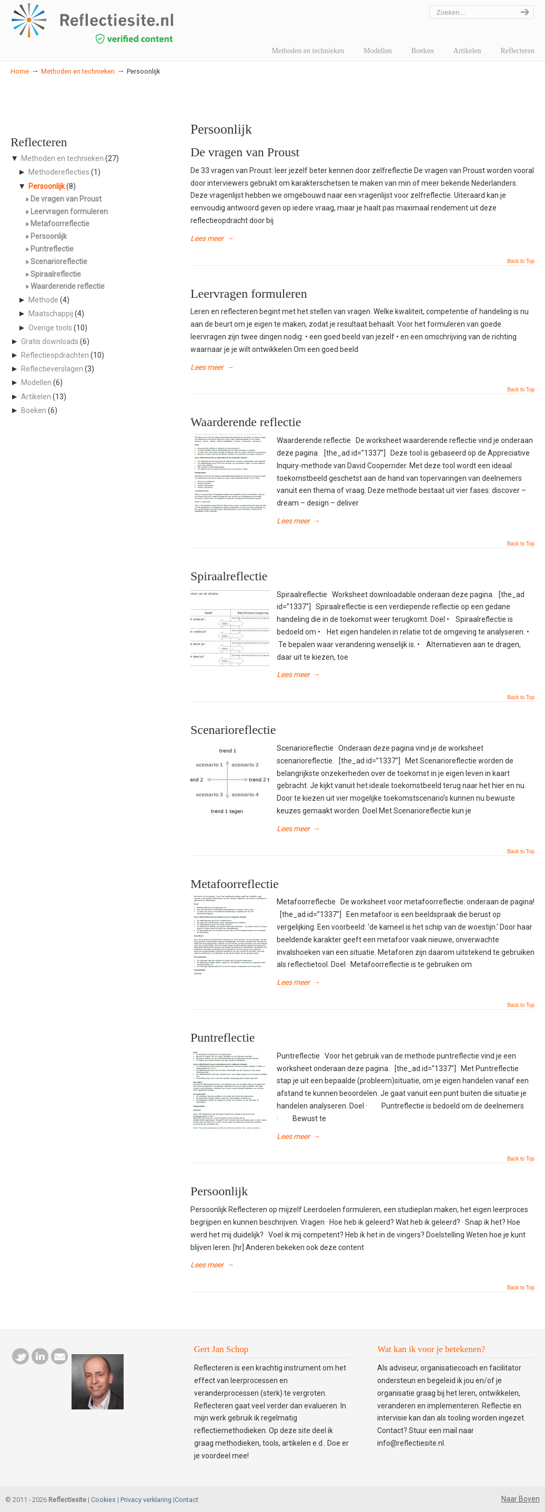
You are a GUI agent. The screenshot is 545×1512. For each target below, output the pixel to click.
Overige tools (50, 328)
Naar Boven (520, 1499)
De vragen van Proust (244, 152)
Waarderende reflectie (245, 422)
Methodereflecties (58, 172)
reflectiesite (121, 23)
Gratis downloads (49, 341)
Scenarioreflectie (233, 730)
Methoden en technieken (78, 71)
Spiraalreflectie (229, 576)
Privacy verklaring (145, 1500)
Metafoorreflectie (234, 884)
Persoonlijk (219, 1191)
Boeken (33, 410)
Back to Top (520, 261)
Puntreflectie (222, 1037)
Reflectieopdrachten (55, 355)
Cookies (103, 1500)
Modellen (36, 382)
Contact (186, 1500)
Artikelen (36, 396)
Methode (43, 300)
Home (20, 71)
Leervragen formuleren (248, 293)
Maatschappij (50, 313)
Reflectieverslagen (52, 369)
